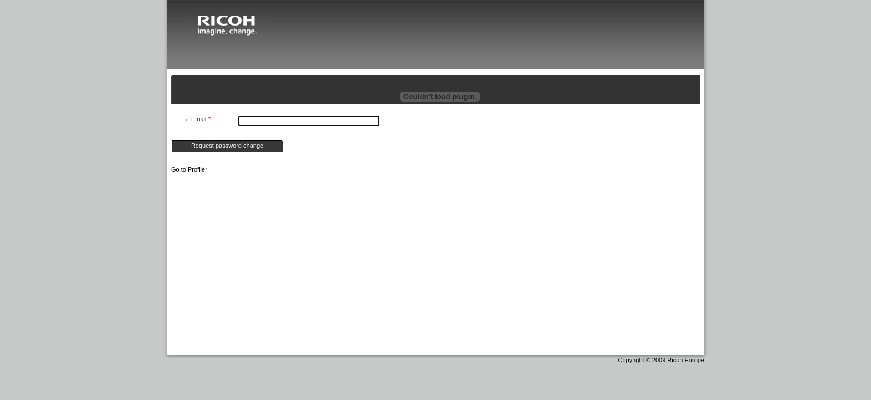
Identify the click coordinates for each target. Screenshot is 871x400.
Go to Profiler (189, 169)
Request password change (227, 145)
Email (201, 119)
